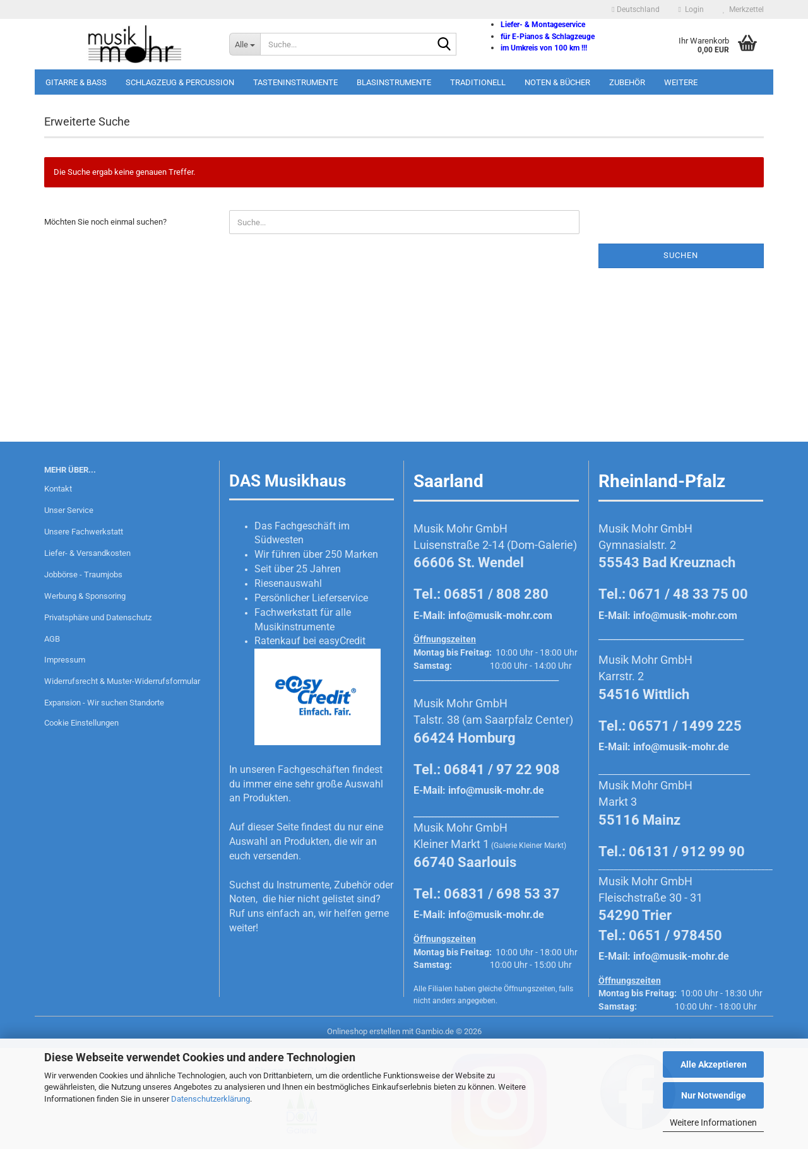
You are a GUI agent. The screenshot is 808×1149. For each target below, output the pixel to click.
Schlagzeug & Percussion (180, 82)
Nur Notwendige (713, 1095)
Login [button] (691, 9)
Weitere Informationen (713, 1122)
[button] (635, 9)
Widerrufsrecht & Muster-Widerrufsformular (122, 681)
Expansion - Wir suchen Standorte (104, 702)
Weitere (681, 82)
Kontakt (58, 488)
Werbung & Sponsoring (85, 596)
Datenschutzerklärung (210, 1099)
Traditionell (478, 82)
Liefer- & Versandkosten (87, 553)
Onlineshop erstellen (363, 1031)
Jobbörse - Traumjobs (83, 574)
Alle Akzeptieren (713, 1064)
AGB (52, 639)
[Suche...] (244, 44)
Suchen (680, 255)
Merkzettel (743, 9)
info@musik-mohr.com (500, 616)
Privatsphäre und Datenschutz (98, 617)
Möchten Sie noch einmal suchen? (105, 222)
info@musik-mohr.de (496, 790)
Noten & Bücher (557, 82)
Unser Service (68, 510)
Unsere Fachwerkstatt (83, 531)
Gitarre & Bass (76, 82)
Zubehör (627, 82)
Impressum (64, 659)
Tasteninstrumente (295, 82)
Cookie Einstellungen (81, 723)
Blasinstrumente (394, 82)
